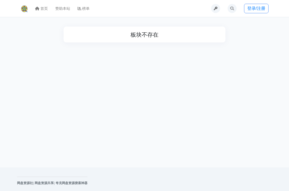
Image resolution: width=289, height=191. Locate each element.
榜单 (84, 8)
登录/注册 (256, 8)
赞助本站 (62, 8)
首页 (41, 8)
